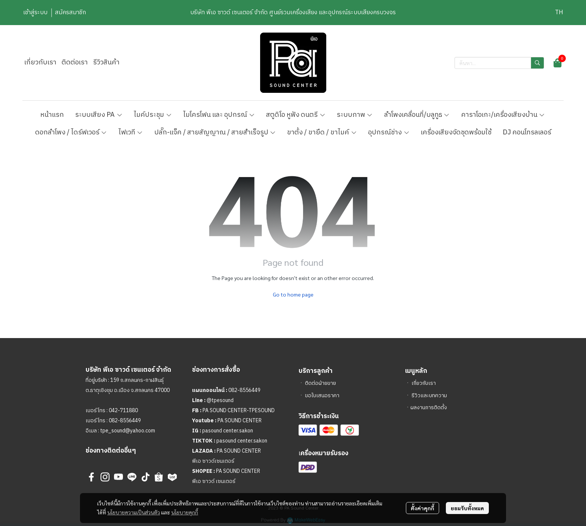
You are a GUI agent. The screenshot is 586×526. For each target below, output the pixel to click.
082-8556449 (125, 420)
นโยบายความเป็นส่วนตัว (133, 512)
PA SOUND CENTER (240, 420)
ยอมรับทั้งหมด (467, 508)
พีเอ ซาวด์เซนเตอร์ (213, 461)
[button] (559, 12)
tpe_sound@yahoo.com (127, 430)
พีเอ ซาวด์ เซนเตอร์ (213, 481)
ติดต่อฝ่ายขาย (320, 383)
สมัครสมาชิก (70, 12)
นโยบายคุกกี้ (184, 512)
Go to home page (293, 294)
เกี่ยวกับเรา (423, 383)
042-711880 (123, 410)
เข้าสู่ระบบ (35, 12)
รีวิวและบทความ (429, 395)
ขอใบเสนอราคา (322, 395)
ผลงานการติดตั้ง (428, 407)
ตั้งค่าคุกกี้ (422, 508)
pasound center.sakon (227, 430)
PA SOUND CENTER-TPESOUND (239, 410)
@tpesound (220, 400)
